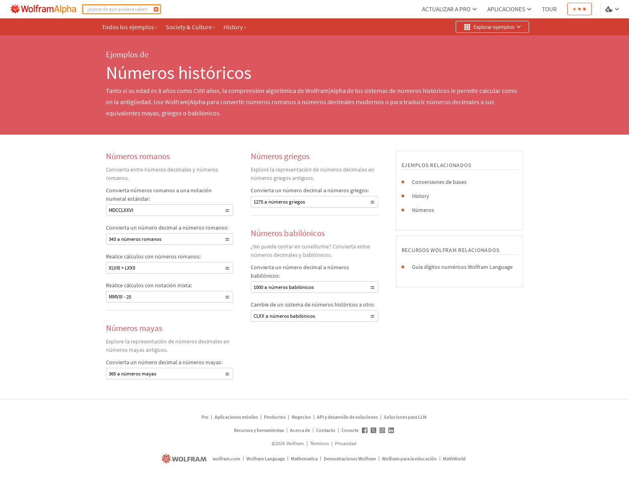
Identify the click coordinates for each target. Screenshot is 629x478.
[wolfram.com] (185, 458)
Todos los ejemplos (129, 26)
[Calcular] (156, 9)
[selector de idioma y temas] (613, 9)
